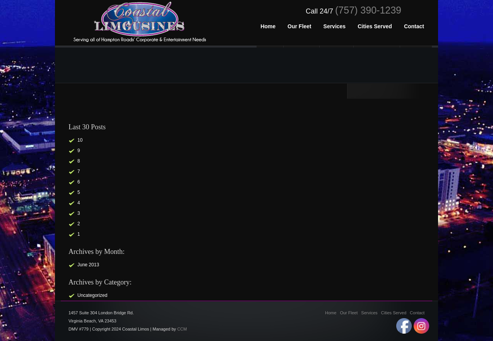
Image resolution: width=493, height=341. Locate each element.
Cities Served (393, 312)
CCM (182, 329)
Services (369, 312)
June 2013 (88, 264)
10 (79, 140)
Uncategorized (92, 295)
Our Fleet (349, 312)
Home (330, 312)
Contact (417, 312)
